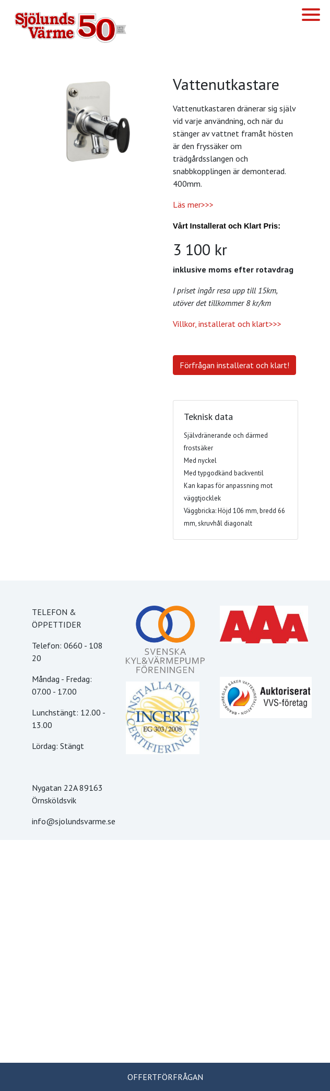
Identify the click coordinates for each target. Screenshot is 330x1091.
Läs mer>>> (193, 204)
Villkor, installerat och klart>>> (227, 324)
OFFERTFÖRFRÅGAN (165, 1077)
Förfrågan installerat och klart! (234, 365)
